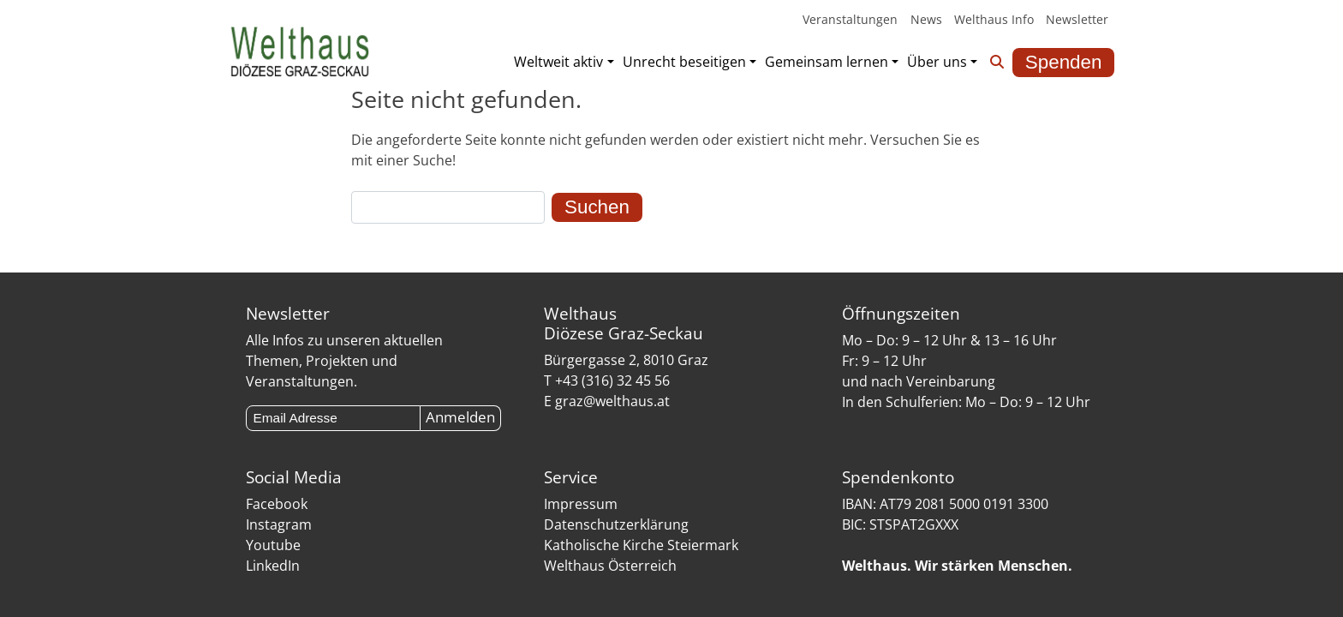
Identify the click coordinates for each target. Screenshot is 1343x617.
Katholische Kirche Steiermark (641, 545)
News (926, 19)
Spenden (1063, 62)
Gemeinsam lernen (826, 61)
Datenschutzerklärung (616, 524)
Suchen (597, 207)
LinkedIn (273, 565)
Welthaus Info (994, 19)
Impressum (581, 503)
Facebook (276, 503)
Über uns (937, 61)
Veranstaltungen (850, 19)
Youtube (273, 545)
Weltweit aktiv (558, 61)
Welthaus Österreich (610, 565)
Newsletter (1077, 19)
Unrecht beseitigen (684, 61)
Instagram (279, 524)
